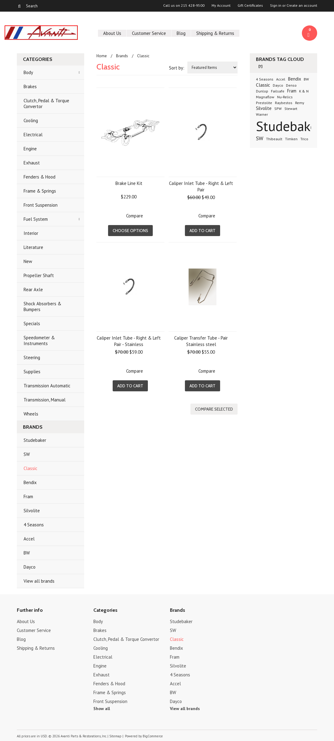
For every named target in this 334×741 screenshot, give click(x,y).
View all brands (39, 581)
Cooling (31, 120)
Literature (33, 247)
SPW (278, 108)
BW (27, 553)
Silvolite (32, 510)
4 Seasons (34, 525)
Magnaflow (265, 97)
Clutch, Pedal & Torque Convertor (46, 103)
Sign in (275, 5)
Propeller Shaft (39, 275)
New (28, 261)
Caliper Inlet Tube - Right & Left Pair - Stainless (129, 341)
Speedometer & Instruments (39, 340)
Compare (134, 216)
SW (27, 454)
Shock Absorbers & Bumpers (42, 306)
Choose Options (130, 230)
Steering (32, 357)
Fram (28, 496)
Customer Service (149, 33)
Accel (29, 539)
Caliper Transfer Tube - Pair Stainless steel (201, 341)
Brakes (30, 86)
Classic (30, 468)
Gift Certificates (250, 5)
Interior (31, 233)
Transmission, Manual (45, 400)
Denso (291, 85)
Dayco (30, 567)
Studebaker (35, 440)
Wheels (31, 414)
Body (28, 72)
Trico (304, 139)
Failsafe (277, 91)
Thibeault (274, 139)
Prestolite (264, 102)
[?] (260, 66)
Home (101, 55)
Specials (32, 323)
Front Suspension (41, 205)
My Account (221, 5)
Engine (30, 149)
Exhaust (32, 163)
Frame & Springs (40, 191)
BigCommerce (153, 736)
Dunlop (262, 91)
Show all (101, 708)
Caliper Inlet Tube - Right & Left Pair (201, 186)
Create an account (302, 5)
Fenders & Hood (39, 177)
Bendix (30, 482)
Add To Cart (203, 230)
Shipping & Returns (215, 33)
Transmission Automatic (47, 386)
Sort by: (176, 68)
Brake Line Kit (128, 183)
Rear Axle (33, 289)
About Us (112, 33)
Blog (181, 33)
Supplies (32, 371)
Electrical (33, 134)
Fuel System (36, 219)
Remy (299, 102)
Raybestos (283, 102)
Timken (291, 139)
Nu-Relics (285, 97)
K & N (304, 91)
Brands (122, 55)
